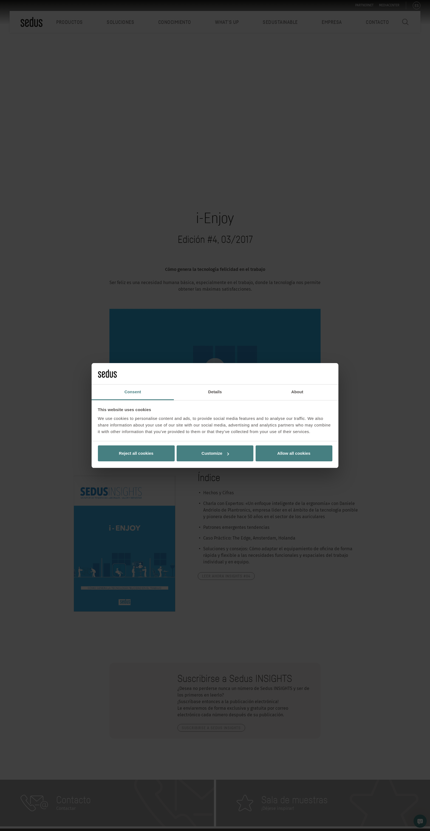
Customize (215, 453)
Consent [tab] (133, 391)
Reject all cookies (136, 453)
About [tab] (297, 391)
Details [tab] (215, 391)
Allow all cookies (293, 453)
